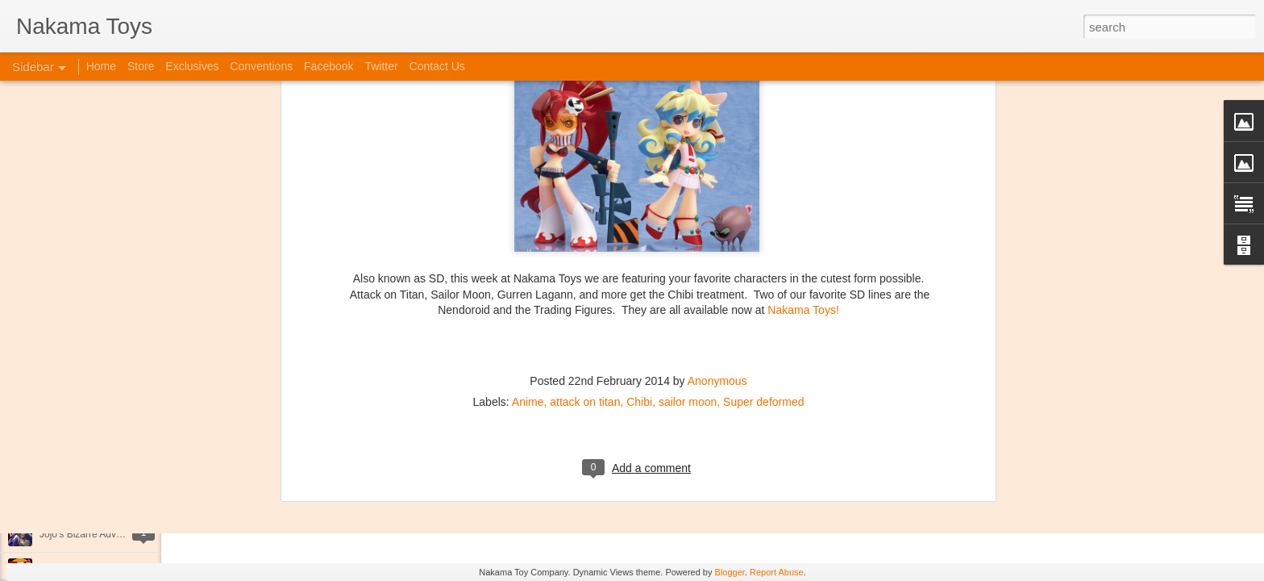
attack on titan (585, 240)
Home (101, 66)
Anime (528, 240)
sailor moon (688, 240)
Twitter (380, 66)
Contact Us (437, 66)
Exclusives (191, 66)
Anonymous (717, 219)
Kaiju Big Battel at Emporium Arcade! (119, 498)
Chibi (639, 240)
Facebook (328, 66)
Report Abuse (777, 572)
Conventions (261, 66)
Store (140, 66)
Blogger (730, 572)
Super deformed (763, 240)
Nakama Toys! (802, 148)
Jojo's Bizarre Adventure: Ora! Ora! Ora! (125, 534)
